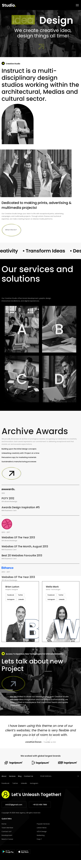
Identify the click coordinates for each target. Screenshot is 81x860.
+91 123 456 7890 (40, 804)
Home (4, 824)
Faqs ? (39, 839)
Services (12, 776)
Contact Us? (6, 831)
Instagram (34, 783)
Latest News (42, 828)
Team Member (7, 828)
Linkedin (24, 783)
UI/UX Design (42, 831)
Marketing (41, 835)
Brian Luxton (12, 586)
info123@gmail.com (14, 804)
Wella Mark (52, 586)
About (4, 776)
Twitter (15, 783)
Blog (19, 776)
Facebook (5, 783)
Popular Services (43, 824)
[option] (20, 611)
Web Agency (21, 813)
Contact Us (28, 776)
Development (7, 835)
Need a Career (7, 839)
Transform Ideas (52, 251)
